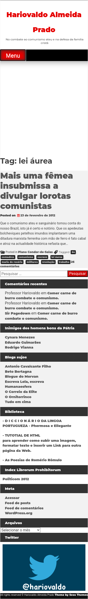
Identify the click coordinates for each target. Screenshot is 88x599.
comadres (8, 257)
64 (73, 252)
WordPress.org (18, 513)
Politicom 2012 (16, 479)
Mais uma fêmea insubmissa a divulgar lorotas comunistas (36, 191)
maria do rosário (12, 262)
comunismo (25, 257)
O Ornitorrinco (18, 397)
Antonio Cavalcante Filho (28, 366)
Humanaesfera (18, 386)
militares (32, 262)
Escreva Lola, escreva (24, 382)
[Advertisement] (44, 107)
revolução (48, 262)
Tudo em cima (18, 402)
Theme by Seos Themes (71, 594)
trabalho (64, 262)
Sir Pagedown (17, 313)
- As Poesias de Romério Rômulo (32, 460)
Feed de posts (18, 503)
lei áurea (56, 257)
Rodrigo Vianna (19, 347)
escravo (42, 257)
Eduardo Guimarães (23, 342)
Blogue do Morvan (21, 376)
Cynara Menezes (20, 337)
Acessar (12, 498)
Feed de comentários (24, 508)
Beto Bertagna (18, 371)
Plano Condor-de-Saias (35, 252)
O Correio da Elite (21, 392)
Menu (13, 55)
